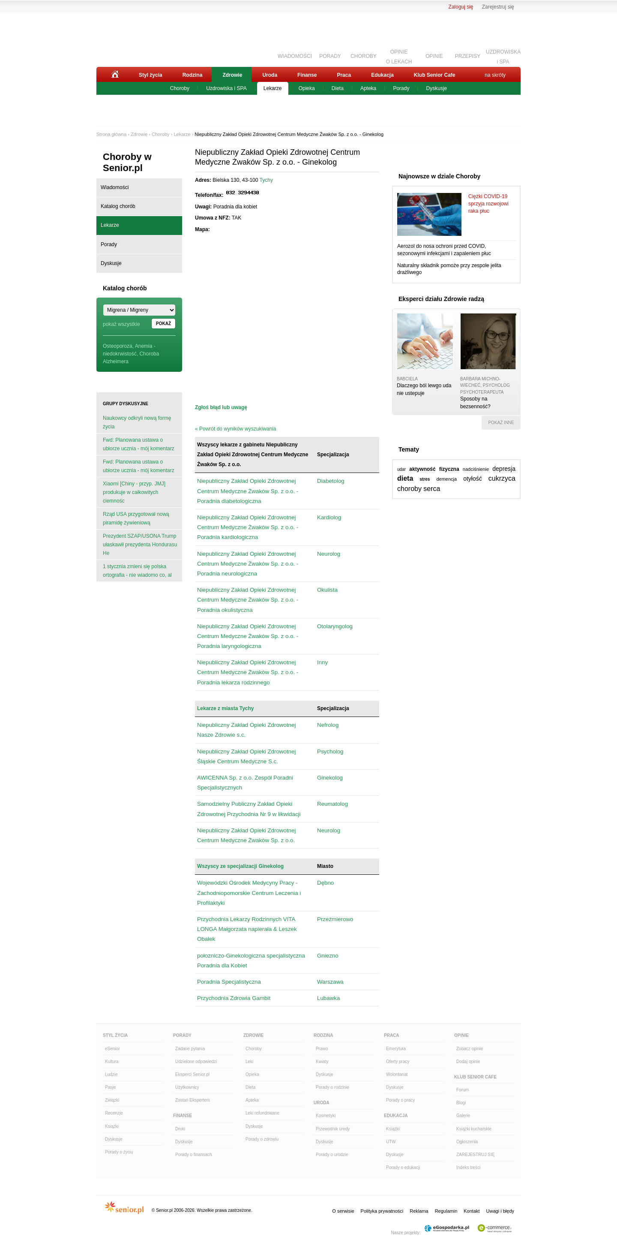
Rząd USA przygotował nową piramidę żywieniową (136, 518)
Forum (462, 1089)
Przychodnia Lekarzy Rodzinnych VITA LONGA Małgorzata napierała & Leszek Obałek (247, 929)
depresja (503, 468)
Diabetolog (330, 481)
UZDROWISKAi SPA (503, 56)
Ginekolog (330, 777)
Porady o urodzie (332, 1154)
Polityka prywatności (382, 1211)
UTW (391, 1141)
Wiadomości (115, 187)
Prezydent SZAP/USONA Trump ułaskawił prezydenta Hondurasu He (140, 544)
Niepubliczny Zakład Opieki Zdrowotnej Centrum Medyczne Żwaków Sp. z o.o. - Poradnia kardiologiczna (247, 527)
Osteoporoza (117, 346)
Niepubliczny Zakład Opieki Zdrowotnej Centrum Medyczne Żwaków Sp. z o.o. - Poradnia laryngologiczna (247, 636)
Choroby (179, 88)
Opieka (307, 88)
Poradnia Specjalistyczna (229, 982)
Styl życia (150, 75)
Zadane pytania (190, 1048)
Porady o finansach (193, 1154)
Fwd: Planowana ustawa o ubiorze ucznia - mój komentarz (138, 444)
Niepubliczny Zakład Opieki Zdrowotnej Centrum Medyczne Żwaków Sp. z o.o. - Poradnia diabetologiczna (247, 491)
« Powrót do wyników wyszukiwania (235, 429)
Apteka (368, 88)
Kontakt (471, 1211)
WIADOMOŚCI (295, 56)
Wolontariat (396, 1074)
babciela (407, 379)
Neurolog (328, 554)
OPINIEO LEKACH (399, 56)
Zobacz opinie (469, 1048)
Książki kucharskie (473, 1129)
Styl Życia (115, 1035)
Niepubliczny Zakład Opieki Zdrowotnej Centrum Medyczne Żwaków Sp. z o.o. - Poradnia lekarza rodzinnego (247, 672)
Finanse (307, 75)
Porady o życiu (119, 1152)
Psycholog (330, 751)
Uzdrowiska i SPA (226, 88)
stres (424, 479)
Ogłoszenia (467, 1141)
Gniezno (327, 955)
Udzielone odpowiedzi (196, 1061)
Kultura (112, 1061)
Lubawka (328, 998)
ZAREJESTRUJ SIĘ (475, 1154)
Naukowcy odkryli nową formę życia (137, 422)
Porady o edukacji (403, 1167)
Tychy (266, 180)
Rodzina (193, 75)
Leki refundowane (262, 1113)
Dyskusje (436, 88)
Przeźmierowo (335, 919)
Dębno (325, 883)
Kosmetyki (325, 1115)
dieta (405, 478)
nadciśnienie (476, 469)
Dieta (338, 88)
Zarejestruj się (498, 7)
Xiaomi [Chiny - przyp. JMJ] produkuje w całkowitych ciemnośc (134, 492)
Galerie (463, 1115)
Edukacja (382, 75)
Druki (180, 1129)
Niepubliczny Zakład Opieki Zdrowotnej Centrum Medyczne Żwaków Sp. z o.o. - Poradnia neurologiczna (247, 564)
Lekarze (273, 88)
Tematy (408, 449)
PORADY (330, 56)
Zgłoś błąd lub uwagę (221, 407)
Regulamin (446, 1211)
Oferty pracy (397, 1061)
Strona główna (111, 134)
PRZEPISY (467, 56)
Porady (401, 88)
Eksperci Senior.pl (192, 1074)
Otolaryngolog (335, 626)
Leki (249, 1061)
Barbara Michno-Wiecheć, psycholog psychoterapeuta (485, 386)
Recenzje (114, 1113)
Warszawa (330, 982)
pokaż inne (501, 422)
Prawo (322, 1048)
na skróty (495, 75)
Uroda (269, 75)
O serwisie (343, 1211)
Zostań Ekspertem (192, 1100)
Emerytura (396, 1048)
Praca (344, 75)
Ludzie (111, 1074)
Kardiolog (329, 517)
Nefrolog (327, 725)
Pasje (110, 1087)
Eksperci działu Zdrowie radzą (441, 298)
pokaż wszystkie (121, 324)
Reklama (419, 1211)
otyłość (472, 478)
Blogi (461, 1102)
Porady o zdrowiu (262, 1139)
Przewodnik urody (333, 1129)
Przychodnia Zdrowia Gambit (233, 998)
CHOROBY (363, 56)
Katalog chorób (118, 206)
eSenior (112, 1048)
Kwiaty (322, 1061)
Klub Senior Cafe (434, 75)
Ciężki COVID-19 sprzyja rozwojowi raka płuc (488, 203)
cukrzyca (501, 478)
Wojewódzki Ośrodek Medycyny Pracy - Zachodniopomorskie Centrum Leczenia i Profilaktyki (249, 893)
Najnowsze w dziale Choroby (439, 176)
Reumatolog (332, 804)
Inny (322, 662)
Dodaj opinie (468, 1061)
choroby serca (418, 488)
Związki (112, 1100)
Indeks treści (468, 1167)
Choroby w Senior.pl (127, 162)
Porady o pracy (400, 1100)
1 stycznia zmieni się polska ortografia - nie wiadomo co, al (137, 570)
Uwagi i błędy (500, 1211)
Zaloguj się (461, 7)
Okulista (327, 590)
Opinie (461, 1035)
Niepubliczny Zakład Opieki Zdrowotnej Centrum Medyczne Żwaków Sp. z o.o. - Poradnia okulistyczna (247, 600)
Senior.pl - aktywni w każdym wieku (143, 37)
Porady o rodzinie (332, 1087)
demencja (446, 479)
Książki (112, 1126)
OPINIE (434, 56)
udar (401, 469)
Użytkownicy (187, 1087)
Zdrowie (232, 75)
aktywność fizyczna (434, 469)
